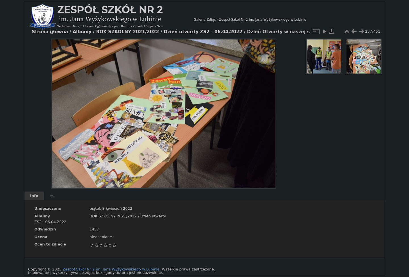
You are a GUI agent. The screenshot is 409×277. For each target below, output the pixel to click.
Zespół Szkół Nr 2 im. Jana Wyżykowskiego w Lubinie (111, 269)
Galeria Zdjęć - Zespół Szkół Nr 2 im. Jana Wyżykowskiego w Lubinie (250, 20)
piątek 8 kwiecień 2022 (110, 208)
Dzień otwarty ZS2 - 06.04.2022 (203, 31)
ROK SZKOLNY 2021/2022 (113, 216)
